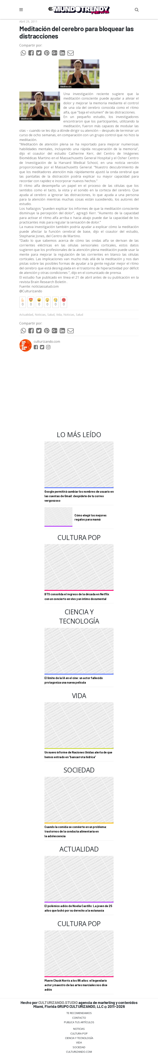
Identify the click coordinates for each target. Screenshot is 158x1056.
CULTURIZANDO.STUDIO (58, 1002)
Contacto (79, 1018)
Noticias (40, 314)
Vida (59, 314)
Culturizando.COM (79, 1052)
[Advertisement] (79, 391)
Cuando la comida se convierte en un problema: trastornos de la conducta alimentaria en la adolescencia (75, 831)
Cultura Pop (79, 1033)
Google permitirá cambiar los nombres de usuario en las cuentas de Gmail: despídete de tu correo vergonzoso (79, 496)
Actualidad (26, 314)
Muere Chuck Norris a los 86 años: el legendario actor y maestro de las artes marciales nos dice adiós (75, 985)
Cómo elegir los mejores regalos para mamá (90, 517)
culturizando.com (47, 341)
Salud (51, 314)
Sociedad (79, 1047)
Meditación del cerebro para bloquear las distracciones (76, 32)
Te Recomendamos (79, 1013)
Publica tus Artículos (79, 1022)
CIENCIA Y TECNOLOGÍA (79, 1038)
